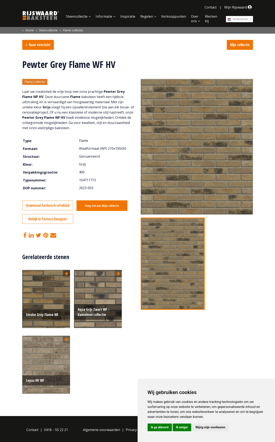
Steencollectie (77, 16)
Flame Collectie (35, 82)
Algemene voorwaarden (101, 429)
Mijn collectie (240, 44)
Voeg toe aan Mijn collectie (103, 206)
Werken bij (211, 18)
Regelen (146, 16)
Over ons (195, 18)
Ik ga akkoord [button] (160, 427)
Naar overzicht (40, 44)
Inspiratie (127, 16)
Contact (211, 7)
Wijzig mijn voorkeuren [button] (210, 427)
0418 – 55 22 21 (56, 429)
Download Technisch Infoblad (47, 205)
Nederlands (238, 19)
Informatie (104, 16)
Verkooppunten (173, 16)
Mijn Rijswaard (238, 7)
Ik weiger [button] (182, 427)
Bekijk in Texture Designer (47, 219)
